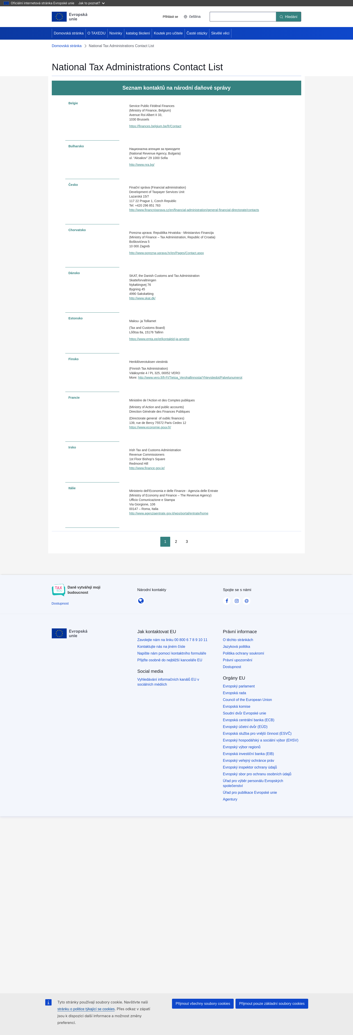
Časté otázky (197, 33)
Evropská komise (236, 706)
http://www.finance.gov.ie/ (147, 468)
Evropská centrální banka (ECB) (248, 720)
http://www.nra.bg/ (141, 164)
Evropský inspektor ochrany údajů (250, 767)
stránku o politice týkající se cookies (86, 1009)
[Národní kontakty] (140, 599)
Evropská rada (234, 693)
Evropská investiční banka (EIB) (248, 754)
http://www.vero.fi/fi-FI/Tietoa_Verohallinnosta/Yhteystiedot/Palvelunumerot (190, 377)
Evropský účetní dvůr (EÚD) (245, 727)
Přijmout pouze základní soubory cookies (272, 1003)
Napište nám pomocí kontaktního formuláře (171, 653)
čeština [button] (192, 16)
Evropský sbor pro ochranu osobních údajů (257, 774)
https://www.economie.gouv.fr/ (150, 427)
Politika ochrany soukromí (243, 653)
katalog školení (138, 33)
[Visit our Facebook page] (226, 599)
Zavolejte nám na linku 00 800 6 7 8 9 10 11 (172, 640)
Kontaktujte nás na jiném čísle (161, 646)
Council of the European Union (247, 700)
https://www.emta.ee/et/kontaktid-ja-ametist (159, 339)
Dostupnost (232, 667)
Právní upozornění (237, 660)
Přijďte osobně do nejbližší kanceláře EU (169, 660)
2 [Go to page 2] (176, 542)
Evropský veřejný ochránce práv (248, 760)
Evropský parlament (239, 686)
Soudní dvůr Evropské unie (244, 713)
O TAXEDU (97, 33)
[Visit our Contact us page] (246, 599)
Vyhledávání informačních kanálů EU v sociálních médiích (168, 682)
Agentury (230, 799)
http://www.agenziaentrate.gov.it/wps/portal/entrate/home (168, 513)
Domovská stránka (69, 33)
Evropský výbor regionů (241, 747)
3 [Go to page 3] (187, 542)
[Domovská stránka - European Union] (70, 17)
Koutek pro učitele (168, 33)
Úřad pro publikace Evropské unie (250, 792)
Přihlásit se (170, 16)
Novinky (115, 33)
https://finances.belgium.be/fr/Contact (155, 126)
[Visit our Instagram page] (236, 599)
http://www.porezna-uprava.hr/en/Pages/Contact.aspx (166, 253)
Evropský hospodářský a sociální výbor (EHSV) (260, 740)
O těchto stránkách (238, 640)
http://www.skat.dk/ (142, 298)
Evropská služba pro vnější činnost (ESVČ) (257, 733)
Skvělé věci (220, 33)
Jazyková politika (236, 646)
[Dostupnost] (60, 603)
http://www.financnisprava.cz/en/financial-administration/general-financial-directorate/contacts (194, 210)
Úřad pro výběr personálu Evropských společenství (253, 783)
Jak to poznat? (91, 3)
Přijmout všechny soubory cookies (203, 1003)
